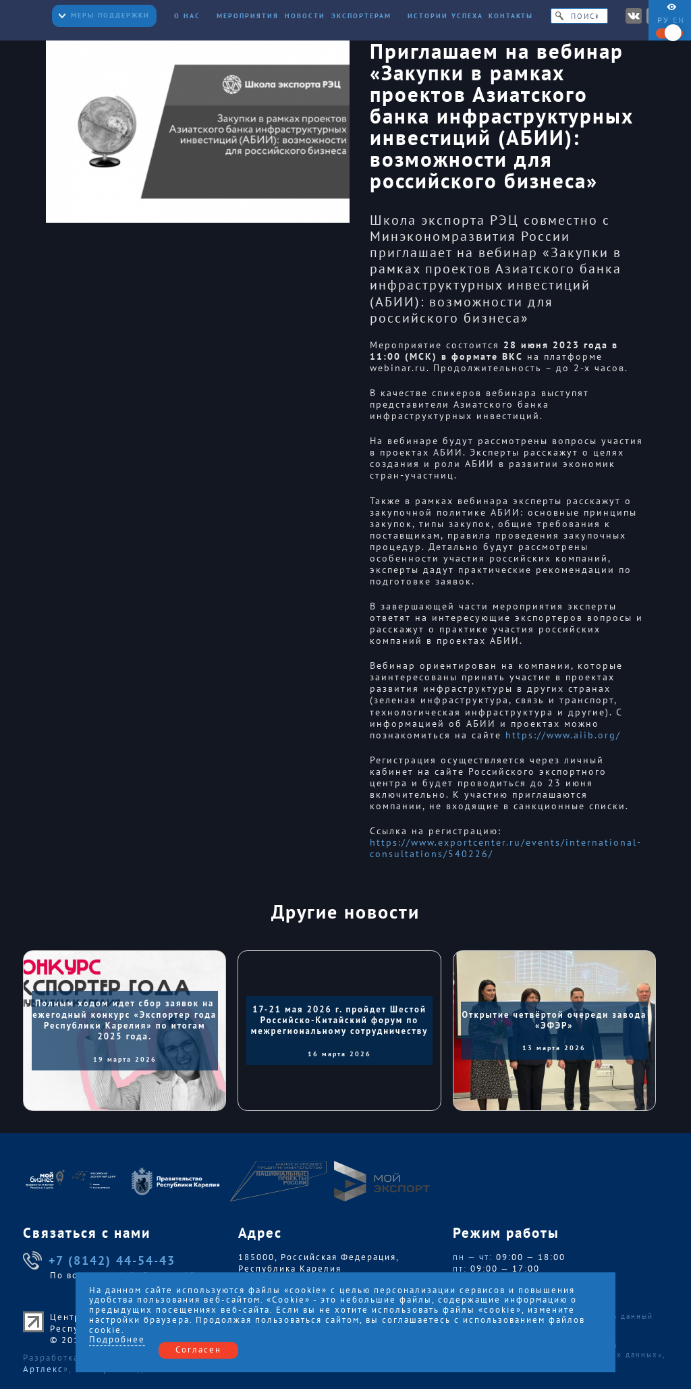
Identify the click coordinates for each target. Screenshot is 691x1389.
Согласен (198, 1349)
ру (663, 20)
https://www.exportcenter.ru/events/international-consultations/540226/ (506, 848)
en (679, 20)
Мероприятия (248, 16)
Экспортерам (366, 16)
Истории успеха (445, 16)
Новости (305, 16)
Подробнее (117, 1340)
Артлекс (43, 1369)
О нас (192, 16)
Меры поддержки (104, 15)
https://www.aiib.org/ (563, 735)
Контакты (511, 16)
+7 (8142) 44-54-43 (99, 1260)
